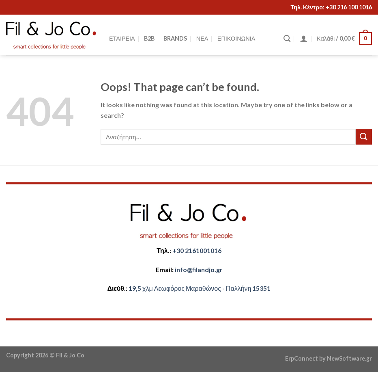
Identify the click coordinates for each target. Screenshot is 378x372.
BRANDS (175, 38)
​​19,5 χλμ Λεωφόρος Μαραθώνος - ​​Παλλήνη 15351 (200, 288)
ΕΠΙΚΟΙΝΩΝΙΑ (236, 38)
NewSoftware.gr (349, 358)
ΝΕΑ (202, 38)
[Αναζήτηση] (287, 38)
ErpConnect (301, 358)
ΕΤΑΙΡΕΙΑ (122, 38)
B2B (149, 38)
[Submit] (364, 137)
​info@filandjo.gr (199, 269)
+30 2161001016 (196, 250)
